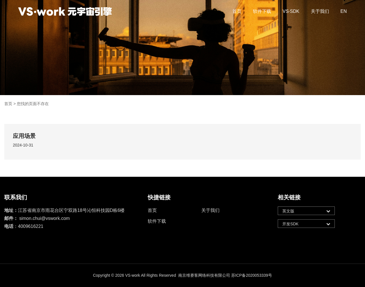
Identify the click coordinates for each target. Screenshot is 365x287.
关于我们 (320, 11)
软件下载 (262, 11)
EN (343, 11)
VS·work (132, 275)
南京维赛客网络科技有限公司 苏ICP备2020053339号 (225, 275)
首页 (237, 11)
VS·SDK (291, 11)
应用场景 (24, 136)
